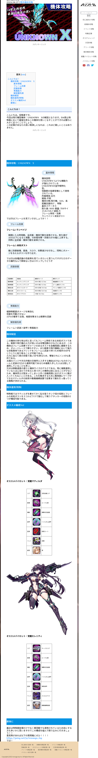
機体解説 (15, 95)
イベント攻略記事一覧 (58, 745)
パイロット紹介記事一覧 (28, 752)
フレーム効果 (20, 86)
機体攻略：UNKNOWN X (23, 81)
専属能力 (18, 91)
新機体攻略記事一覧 (43, 745)
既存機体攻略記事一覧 (44, 750)
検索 (88, 15)
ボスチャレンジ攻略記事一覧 (41, 747)
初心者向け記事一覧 (27, 745)
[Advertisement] (39, 59)
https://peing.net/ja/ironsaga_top (24, 738)
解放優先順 (19, 93)
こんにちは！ (14, 79)
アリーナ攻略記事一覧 (28, 750)
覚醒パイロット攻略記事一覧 (63, 750)
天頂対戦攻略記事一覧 (60, 747)
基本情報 (18, 84)
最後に (14, 103)
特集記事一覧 (25, 747)
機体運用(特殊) (17, 98)
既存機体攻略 (26, 2)
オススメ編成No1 (18, 100)
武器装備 (18, 88)
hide (23, 75)
